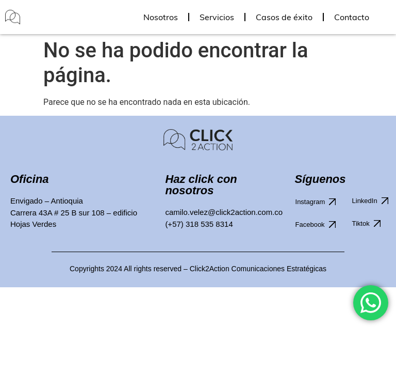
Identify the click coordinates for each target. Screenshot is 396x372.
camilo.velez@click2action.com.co (224, 212)
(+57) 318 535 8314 (199, 224)
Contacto (351, 17)
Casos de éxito (284, 17)
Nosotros (160, 17)
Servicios (217, 17)
